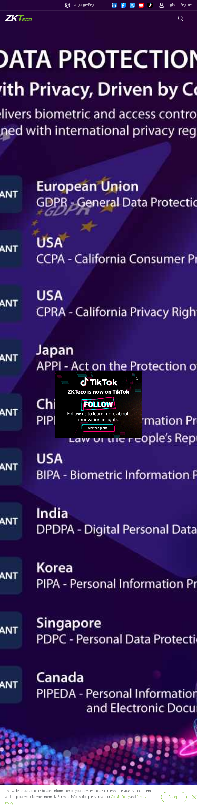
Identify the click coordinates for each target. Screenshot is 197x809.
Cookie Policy (120, 797)
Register (186, 5)
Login (171, 5)
